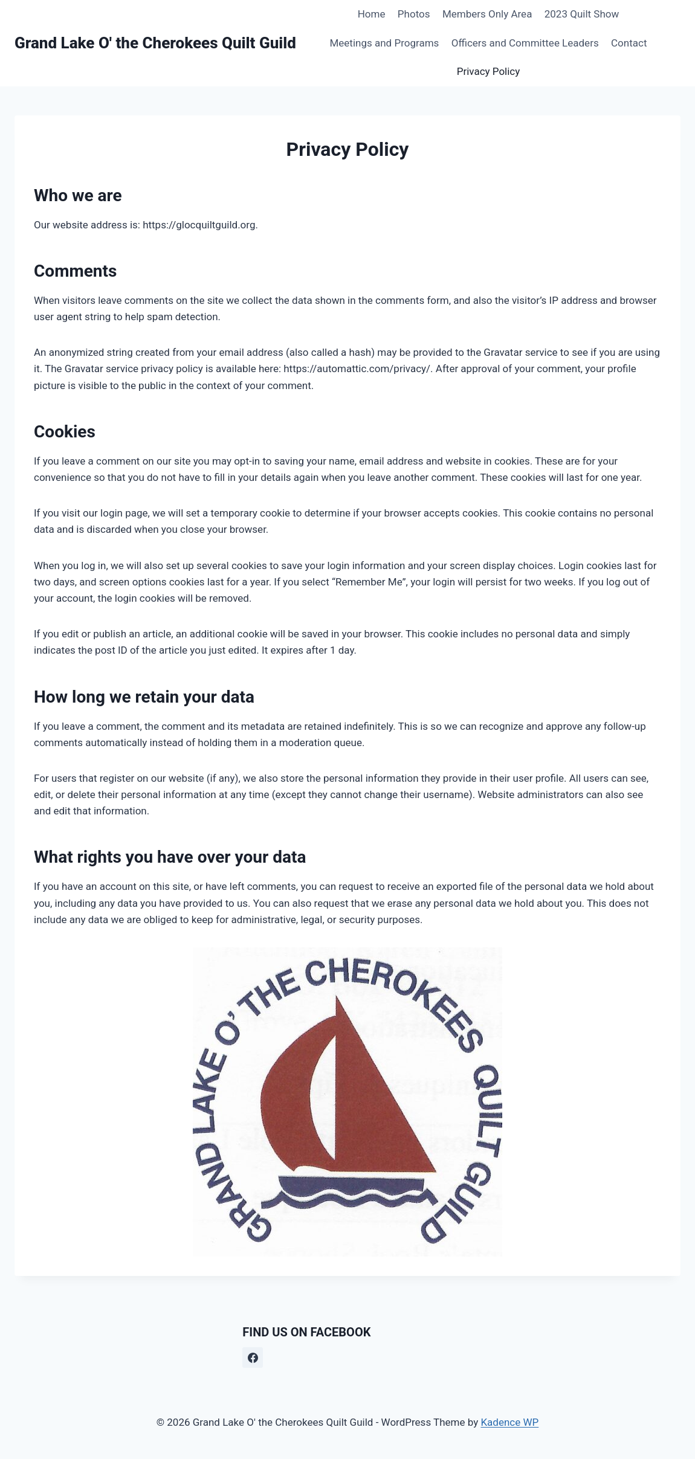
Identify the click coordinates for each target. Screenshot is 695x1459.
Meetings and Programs (384, 43)
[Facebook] (252, 1357)
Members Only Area (487, 14)
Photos (414, 14)
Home (372, 14)
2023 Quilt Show (582, 14)
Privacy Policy (488, 71)
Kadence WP (509, 1422)
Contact (629, 43)
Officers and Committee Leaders (525, 43)
